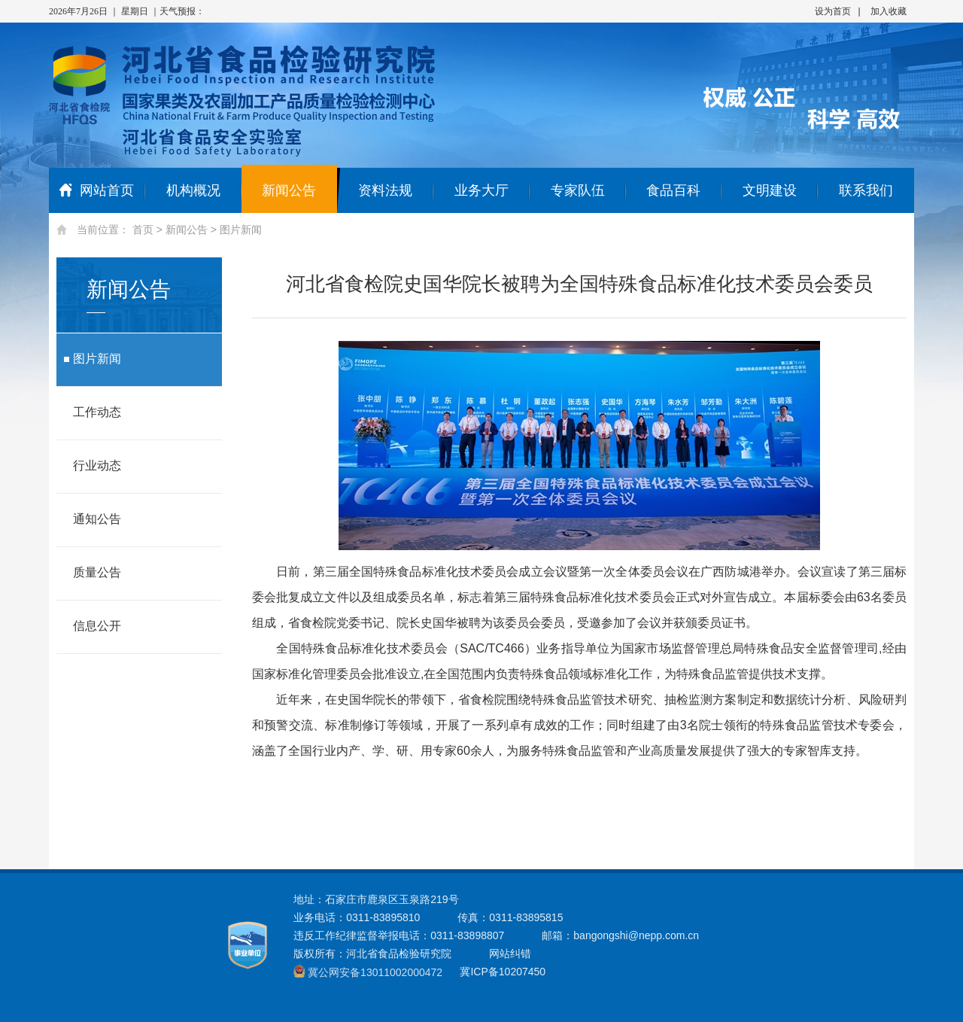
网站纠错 (510, 953)
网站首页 (96, 190)
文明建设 (770, 190)
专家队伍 (578, 190)
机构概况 (193, 190)
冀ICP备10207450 (502, 972)
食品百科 (673, 190)
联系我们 (866, 190)
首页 (142, 230)
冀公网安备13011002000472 (375, 972)
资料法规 (385, 190)
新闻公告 (289, 190)
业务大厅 (481, 190)
